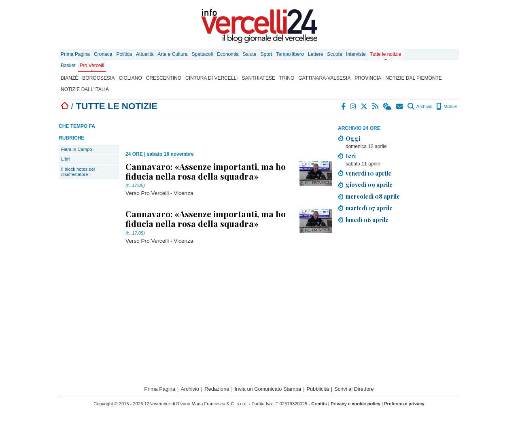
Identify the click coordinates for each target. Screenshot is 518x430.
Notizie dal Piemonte (413, 78)
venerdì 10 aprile (368, 173)
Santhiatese (258, 78)
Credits (319, 403)
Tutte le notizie (385, 54)
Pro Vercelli (92, 65)
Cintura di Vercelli (211, 78)
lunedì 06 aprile (367, 220)
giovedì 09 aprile (369, 184)
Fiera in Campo (76, 149)
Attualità (144, 54)
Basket (68, 65)
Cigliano (130, 78)
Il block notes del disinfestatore (78, 172)
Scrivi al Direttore (354, 389)
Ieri (351, 156)
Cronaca (103, 54)
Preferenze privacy (404, 403)
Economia (227, 54)
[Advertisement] (398, 286)
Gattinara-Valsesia (324, 78)
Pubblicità (317, 389)
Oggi (353, 138)
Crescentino (163, 78)
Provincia (368, 78)
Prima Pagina (75, 54)
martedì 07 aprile (369, 208)
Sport (266, 54)
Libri (65, 159)
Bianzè (69, 78)
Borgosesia (98, 78)
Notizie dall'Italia (85, 89)
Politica (124, 54)
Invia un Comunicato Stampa (268, 389)
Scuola (334, 54)
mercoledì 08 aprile (373, 196)
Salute (250, 54)
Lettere (315, 54)
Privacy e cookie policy (355, 403)
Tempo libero (290, 54)
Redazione (216, 389)
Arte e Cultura (172, 54)
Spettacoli (202, 54)
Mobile (446, 106)
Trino (286, 78)
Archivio (420, 106)
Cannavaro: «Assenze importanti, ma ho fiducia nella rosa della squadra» (205, 171)
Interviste (356, 54)
